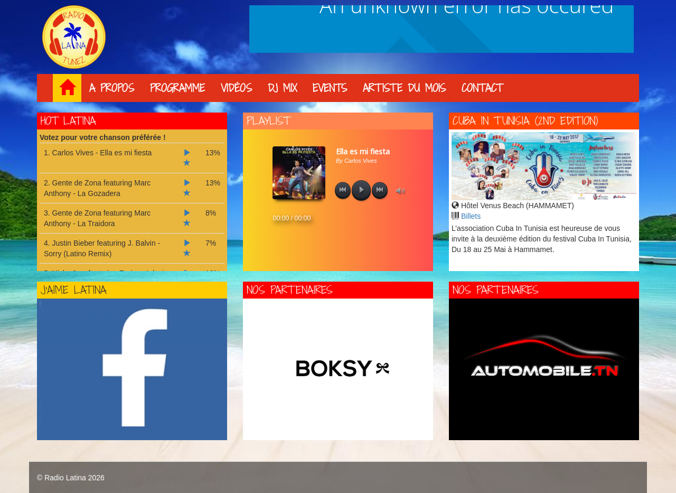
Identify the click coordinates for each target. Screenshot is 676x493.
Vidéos (236, 89)
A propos (111, 89)
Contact (482, 89)
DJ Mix (282, 89)
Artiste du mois (404, 89)
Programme (177, 89)
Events (330, 89)
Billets (471, 216)
